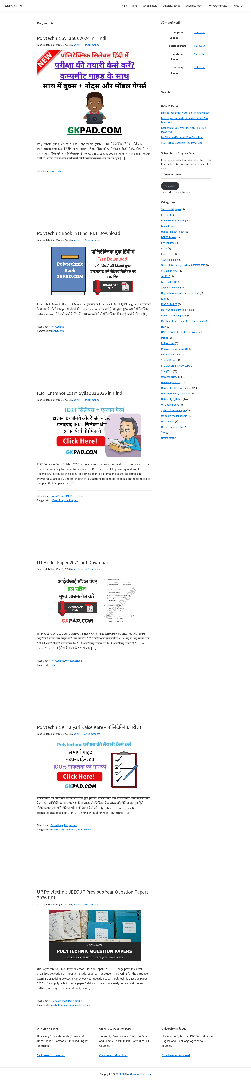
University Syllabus (171, 399)
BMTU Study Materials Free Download (182, 137)
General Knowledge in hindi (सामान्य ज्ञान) (183, 265)
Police (164, 337)
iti (53, 664)
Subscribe (200, 54)
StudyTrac (166, 371)
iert (76, 500)
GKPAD (122, 1074)
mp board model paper (174, 315)
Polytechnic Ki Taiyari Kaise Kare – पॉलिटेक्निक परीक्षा (89, 727)
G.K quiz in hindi (170, 259)
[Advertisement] (94, 206)
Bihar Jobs (167, 226)
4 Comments (91, 44)
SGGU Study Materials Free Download (181, 142)
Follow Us (201, 45)
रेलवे (163, 432)
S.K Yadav (134, 1074)
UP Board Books (170, 404)
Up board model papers (174, 415)
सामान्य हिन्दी (167, 438)
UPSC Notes (168, 421)
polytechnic (58, 330)
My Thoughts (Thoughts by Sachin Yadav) (184, 321)
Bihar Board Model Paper (175, 220)
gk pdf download (170, 287)
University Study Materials (175, 393)
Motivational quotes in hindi (177, 309)
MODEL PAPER (59, 1000)
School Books (168, 360)
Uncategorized (73, 660)
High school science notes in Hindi (180, 293)
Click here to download (51, 1055)
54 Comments (92, 733)
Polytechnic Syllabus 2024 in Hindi (71, 38)
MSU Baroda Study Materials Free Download (185, 112)
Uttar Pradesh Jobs (172, 427)
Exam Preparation (62, 500)
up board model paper (173, 410)
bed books (167, 215)
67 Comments (92, 904)
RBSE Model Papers (172, 354)
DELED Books (168, 237)
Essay (164, 248)
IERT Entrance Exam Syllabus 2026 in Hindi (80, 393)
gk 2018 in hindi (169, 270)
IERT (66, 496)
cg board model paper (173, 231)
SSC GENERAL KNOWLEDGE (176, 365)
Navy (163, 326)
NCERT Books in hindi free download (181, 332)
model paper (68, 1004)
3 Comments (91, 399)
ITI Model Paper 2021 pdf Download (73, 562)
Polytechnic (57, 171)
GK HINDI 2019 (169, 282)
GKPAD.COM (13, 6)
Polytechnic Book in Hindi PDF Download (78, 233)
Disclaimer (146, 1074)
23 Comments (92, 239)
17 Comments (92, 569)
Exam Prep (57, 496)
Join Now (200, 32)
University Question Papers (176, 388)
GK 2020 (165, 276)
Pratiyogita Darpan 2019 (174, 348)
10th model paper (171, 209)
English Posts (169, 242)
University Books (170, 382)
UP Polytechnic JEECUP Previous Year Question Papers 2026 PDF (93, 895)
